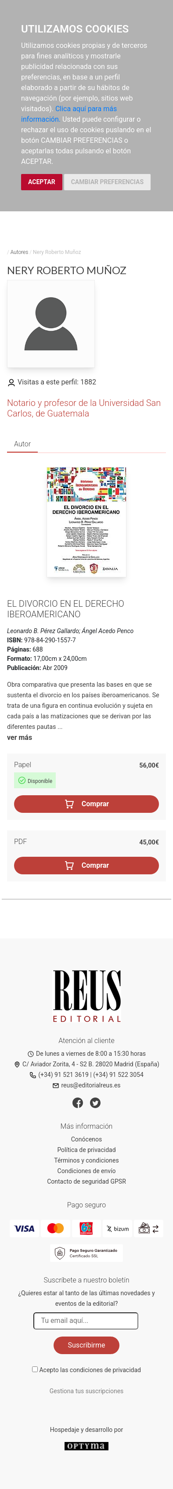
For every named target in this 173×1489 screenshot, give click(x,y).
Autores (20, 252)
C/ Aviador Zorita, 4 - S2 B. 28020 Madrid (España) (86, 1064)
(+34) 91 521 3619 (59, 1074)
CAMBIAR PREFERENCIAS (107, 181)
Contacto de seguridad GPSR (86, 1181)
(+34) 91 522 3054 (118, 1074)
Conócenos (86, 1139)
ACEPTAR (41, 181)
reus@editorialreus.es (86, 1085)
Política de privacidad (86, 1149)
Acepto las (90, 1369)
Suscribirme (86, 1345)
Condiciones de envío (87, 1170)
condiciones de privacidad (105, 1369)
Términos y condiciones (86, 1160)
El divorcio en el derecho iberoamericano (65, 609)
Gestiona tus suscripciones (87, 1391)
